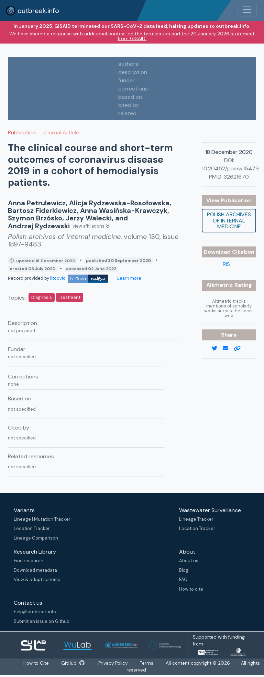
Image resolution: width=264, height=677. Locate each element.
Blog (183, 570)
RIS (226, 264)
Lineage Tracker (196, 519)
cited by (128, 105)
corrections (133, 88)
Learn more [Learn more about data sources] (128, 278)
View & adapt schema (37, 579)
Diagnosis (41, 297)
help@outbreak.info (35, 612)
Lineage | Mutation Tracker (42, 519)
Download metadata (35, 570)
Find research (28, 561)
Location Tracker (32, 528)
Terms (148, 663)
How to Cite (36, 663)
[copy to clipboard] (240, 348)
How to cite (191, 589)
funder (126, 80)
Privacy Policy (113, 663)
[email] (228, 348)
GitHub (73, 663)
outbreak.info (32, 10)
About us (188, 561)
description (132, 72)
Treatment (69, 297)
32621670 (236, 176)
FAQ (183, 579)
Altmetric (220, 285)
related (127, 113)
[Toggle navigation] (247, 9)
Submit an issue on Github (41, 621)
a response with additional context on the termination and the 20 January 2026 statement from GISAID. (151, 36)
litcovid (79, 278)
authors (128, 64)
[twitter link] (217, 348)
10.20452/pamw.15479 (230, 168)
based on (130, 96)
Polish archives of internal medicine (229, 220)
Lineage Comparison (36, 538)
